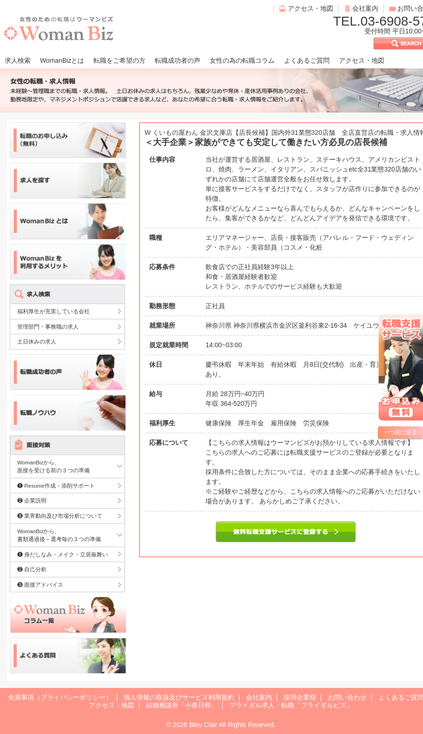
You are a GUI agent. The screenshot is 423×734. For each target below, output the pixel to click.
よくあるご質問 (307, 60)
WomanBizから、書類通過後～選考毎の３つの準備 (59, 535)
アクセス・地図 (310, 8)
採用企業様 (300, 697)
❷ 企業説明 (31, 500)
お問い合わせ (347, 697)
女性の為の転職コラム (242, 60)
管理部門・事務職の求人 (48, 327)
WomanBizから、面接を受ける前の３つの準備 (53, 466)
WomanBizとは (62, 60)
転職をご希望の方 (119, 60)
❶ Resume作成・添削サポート (56, 486)
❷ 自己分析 (31, 569)
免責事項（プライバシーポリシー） (60, 697)
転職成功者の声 (177, 60)
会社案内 (365, 8)
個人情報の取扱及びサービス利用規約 (179, 697)
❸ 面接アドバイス (40, 585)
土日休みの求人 (36, 341)
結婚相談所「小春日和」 (182, 705)
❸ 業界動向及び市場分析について (59, 516)
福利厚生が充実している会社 (53, 311)
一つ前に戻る (400, 432)
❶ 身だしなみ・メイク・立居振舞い (62, 554)
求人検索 (18, 60)
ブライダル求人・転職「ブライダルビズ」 (291, 705)
